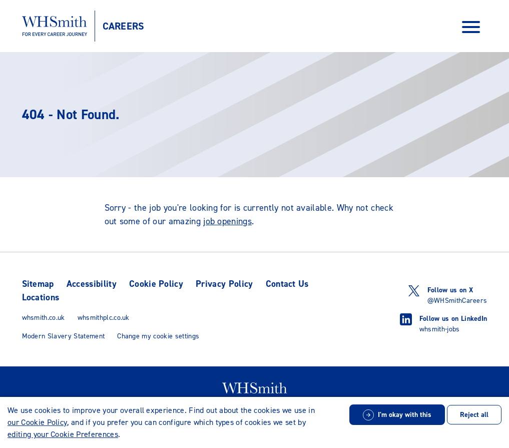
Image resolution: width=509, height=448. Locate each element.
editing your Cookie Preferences (63, 434)
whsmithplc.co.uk (104, 317)
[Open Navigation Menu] (470, 26)
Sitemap (38, 284)
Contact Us (287, 284)
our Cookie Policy (37, 422)
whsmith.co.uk (43, 317)
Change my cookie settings (158, 336)
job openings (227, 221)
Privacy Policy (224, 284)
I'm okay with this (404, 414)
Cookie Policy (156, 284)
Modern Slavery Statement (63, 336)
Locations (41, 297)
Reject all (474, 414)
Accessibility (92, 284)
